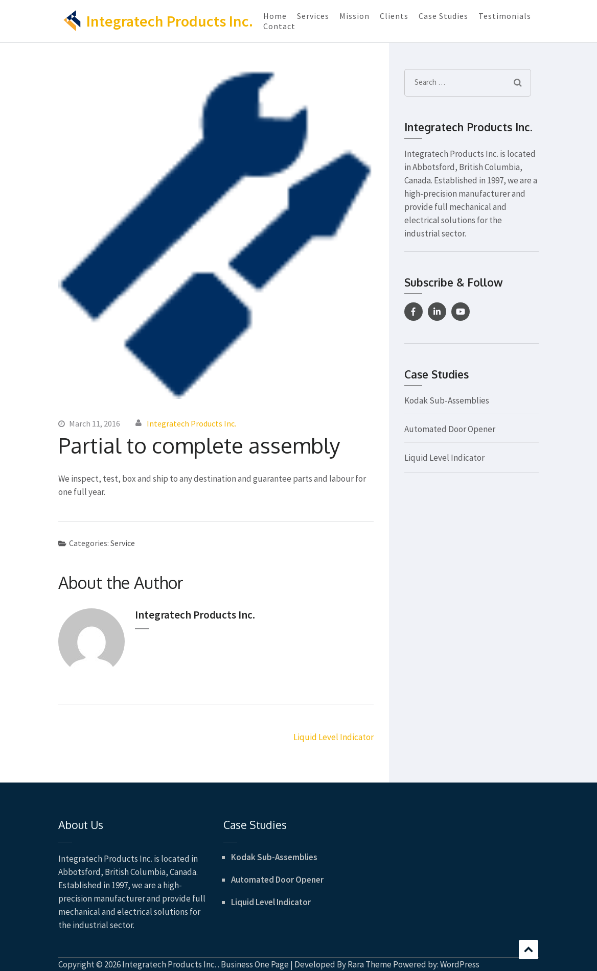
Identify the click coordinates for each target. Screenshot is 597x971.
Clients (394, 16)
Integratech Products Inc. (169, 21)
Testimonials (504, 16)
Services (313, 16)
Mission (354, 16)
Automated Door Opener (449, 429)
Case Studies (443, 16)
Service (122, 543)
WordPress (459, 964)
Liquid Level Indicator (333, 737)
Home (275, 16)
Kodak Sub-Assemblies (446, 400)
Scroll (528, 949)
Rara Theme (370, 964)
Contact (279, 26)
